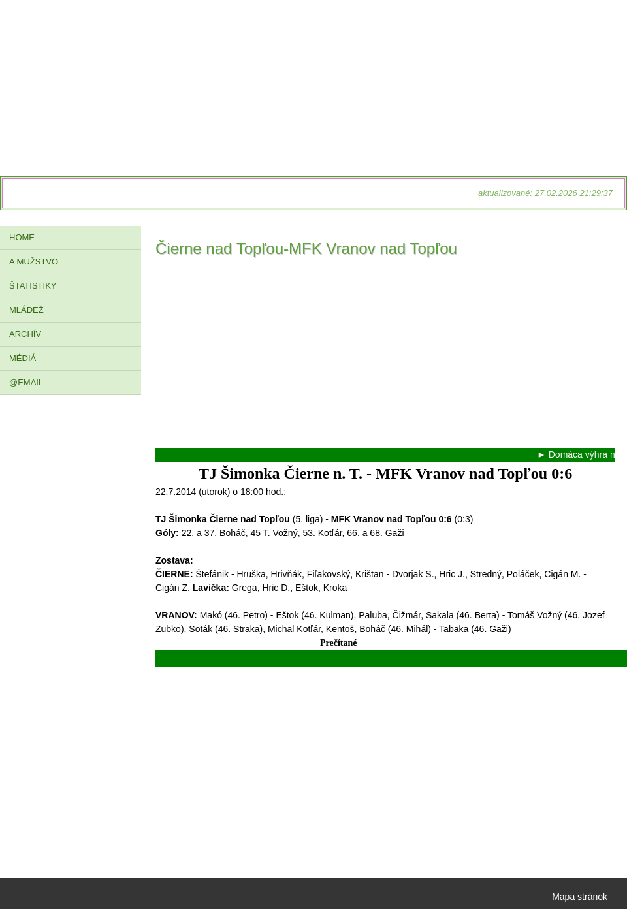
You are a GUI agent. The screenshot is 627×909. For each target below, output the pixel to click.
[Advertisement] (385, 356)
